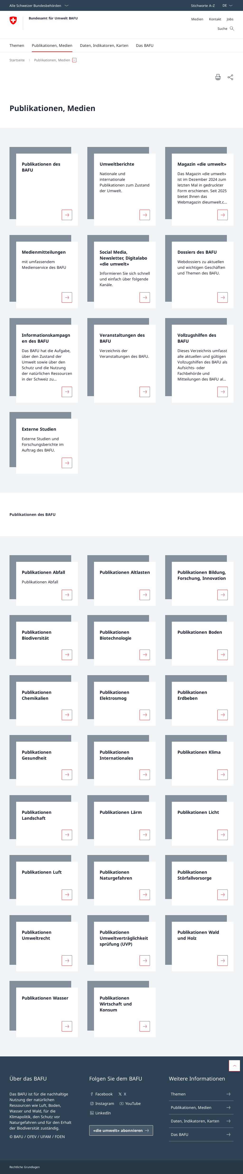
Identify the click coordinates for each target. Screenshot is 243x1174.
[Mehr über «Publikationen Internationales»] (145, 775)
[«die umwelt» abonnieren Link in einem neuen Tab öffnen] (121, 1130)
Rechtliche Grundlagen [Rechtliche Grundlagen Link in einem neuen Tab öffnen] (24, 1167)
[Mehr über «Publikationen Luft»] (67, 895)
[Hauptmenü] (118, 45)
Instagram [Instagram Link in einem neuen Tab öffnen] (101, 1103)
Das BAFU (201, 1134)
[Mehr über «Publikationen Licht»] (222, 834)
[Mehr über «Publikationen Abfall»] (67, 594)
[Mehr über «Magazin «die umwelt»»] (222, 214)
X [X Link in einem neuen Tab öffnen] (121, 1094)
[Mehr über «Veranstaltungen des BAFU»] (145, 391)
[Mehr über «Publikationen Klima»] (222, 775)
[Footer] (121, 1167)
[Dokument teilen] (230, 77)
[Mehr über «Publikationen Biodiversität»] (67, 655)
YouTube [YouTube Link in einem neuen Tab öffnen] (129, 1103)
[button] (17, 45)
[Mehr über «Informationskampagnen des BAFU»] (67, 391)
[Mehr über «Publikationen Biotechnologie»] (145, 655)
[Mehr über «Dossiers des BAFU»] (222, 297)
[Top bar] (202, 5)
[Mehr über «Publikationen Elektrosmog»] (145, 714)
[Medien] (197, 19)
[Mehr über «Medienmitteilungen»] (67, 297)
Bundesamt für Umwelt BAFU (53, 18)
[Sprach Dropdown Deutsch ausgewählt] (226, 5)
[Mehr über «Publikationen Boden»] (222, 655)
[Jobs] (230, 19)
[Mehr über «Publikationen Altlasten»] (145, 594)
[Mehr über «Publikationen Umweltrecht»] (67, 960)
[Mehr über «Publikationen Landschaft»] (67, 834)
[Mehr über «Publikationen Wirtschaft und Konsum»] (145, 1026)
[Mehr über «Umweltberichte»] (145, 214)
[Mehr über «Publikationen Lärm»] (145, 834)
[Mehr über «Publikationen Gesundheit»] (67, 775)
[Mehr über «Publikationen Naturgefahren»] (145, 895)
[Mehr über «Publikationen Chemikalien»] (67, 714)
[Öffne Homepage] (43, 25)
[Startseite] (17, 60)
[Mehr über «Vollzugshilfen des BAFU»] (222, 391)
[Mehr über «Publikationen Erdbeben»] (222, 714)
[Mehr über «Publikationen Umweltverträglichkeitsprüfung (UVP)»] (145, 960)
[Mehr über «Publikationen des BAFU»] (67, 214)
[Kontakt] (215, 19)
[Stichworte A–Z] (202, 5)
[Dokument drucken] (218, 77)
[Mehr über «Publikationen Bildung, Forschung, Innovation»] (222, 594)
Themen (201, 1094)
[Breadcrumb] (120, 60)
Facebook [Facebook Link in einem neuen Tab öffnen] (101, 1094)
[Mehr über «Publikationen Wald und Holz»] (222, 960)
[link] (43, 186)
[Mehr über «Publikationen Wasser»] (67, 1026)
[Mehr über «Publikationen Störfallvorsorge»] (222, 895)
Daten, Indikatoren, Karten (201, 1121)
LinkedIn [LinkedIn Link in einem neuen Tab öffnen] (100, 1113)
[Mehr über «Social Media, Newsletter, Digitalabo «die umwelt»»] (145, 297)
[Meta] (212, 19)
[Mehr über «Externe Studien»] (67, 463)
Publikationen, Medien (201, 1107)
